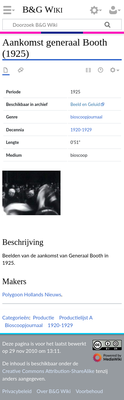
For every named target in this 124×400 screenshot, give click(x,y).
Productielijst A (76, 317)
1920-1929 (81, 129)
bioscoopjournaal (86, 116)
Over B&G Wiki (54, 391)
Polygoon (12, 294)
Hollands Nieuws (42, 294)
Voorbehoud (89, 391)
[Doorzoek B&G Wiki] (62, 24)
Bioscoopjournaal (24, 325)
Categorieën (15, 317)
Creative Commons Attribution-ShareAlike (48, 371)
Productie (43, 317)
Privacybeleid (17, 391)
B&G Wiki (42, 9)
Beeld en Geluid (85, 104)
